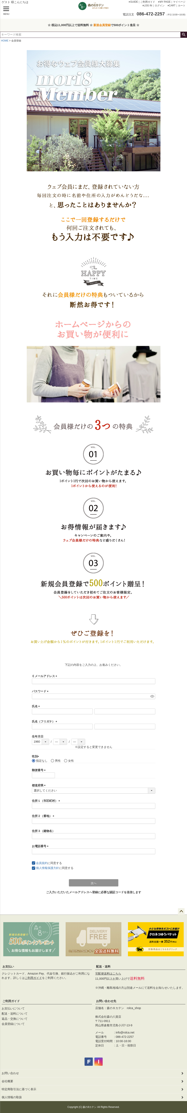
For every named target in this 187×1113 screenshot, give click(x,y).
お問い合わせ (10, 1073)
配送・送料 (103, 966)
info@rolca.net (125, 1032)
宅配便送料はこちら (108, 973)
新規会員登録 (102, 25)
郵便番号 (39, 770)
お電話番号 (41, 846)
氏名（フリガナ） (45, 721)
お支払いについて (13, 1008)
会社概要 (7, 1081)
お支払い (8, 966)
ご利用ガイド (33, 977)
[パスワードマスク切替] (152, 696)
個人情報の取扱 (12, 1097)
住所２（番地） (44, 816)
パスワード (41, 691)
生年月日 (37, 736)
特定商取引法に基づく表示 (19, 1089)
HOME (4, 40)
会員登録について (13, 1023)
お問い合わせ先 (106, 1001)
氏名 (36, 706)
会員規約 (42, 863)
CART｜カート (177, 5)
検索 (183, 35)
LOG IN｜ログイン (154, 5)
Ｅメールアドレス (45, 676)
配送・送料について (15, 1013)
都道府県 (39, 785)
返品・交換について (15, 1018)
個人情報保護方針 (47, 868)
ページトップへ (181, 911)
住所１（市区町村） (47, 800)
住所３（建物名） (43, 831)
